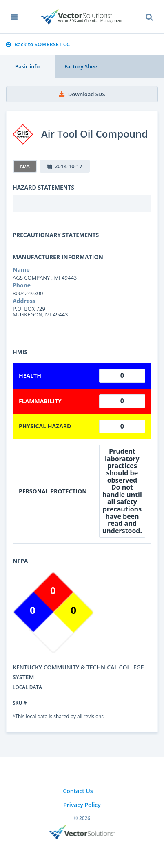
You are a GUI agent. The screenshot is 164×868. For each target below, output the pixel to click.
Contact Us (78, 791)
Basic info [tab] (27, 66)
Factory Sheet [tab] (81, 66)
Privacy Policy (82, 805)
